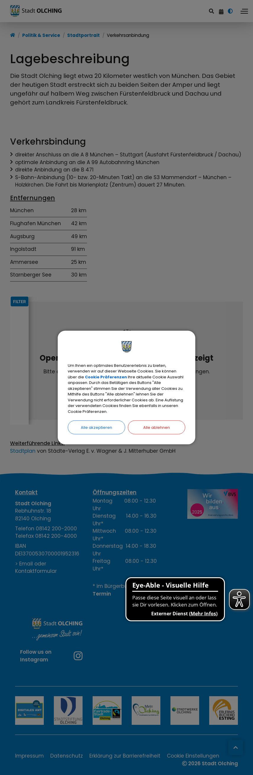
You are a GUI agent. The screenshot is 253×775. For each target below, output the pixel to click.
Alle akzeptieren (96, 427)
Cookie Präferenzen (106, 377)
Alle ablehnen (156, 427)
